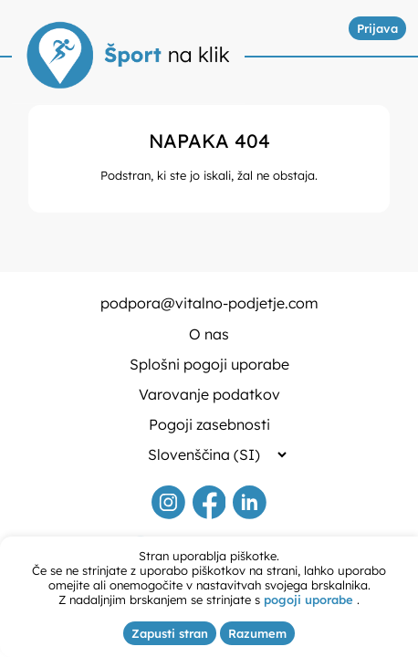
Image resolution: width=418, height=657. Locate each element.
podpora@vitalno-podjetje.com (209, 303)
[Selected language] (209, 454)
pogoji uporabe (308, 599)
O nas (209, 334)
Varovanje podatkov (209, 394)
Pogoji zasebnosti (209, 424)
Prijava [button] (377, 28)
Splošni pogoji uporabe (209, 364)
